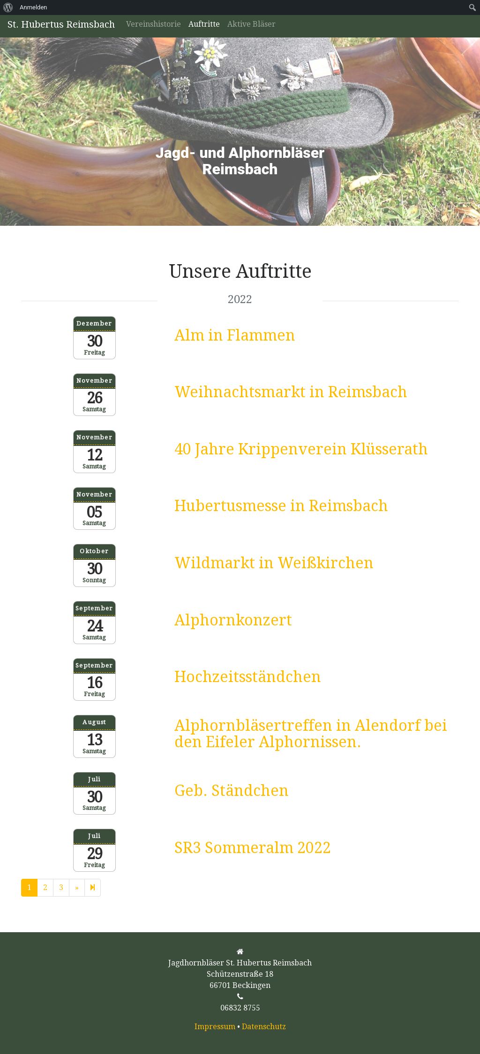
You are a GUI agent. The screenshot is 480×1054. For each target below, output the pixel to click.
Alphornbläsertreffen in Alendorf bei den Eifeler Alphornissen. (310, 734)
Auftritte (204, 24)
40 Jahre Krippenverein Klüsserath (301, 449)
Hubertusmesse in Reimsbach (281, 506)
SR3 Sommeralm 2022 (252, 848)
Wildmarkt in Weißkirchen (274, 563)
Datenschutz (264, 1026)
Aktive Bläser (251, 24)
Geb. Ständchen (231, 791)
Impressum (215, 1026)
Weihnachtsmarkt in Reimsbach (290, 392)
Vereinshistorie (153, 24)
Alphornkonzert (233, 620)
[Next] (92, 888)
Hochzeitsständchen (247, 677)
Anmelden (33, 7)
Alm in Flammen (234, 335)
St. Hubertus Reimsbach (61, 24)
